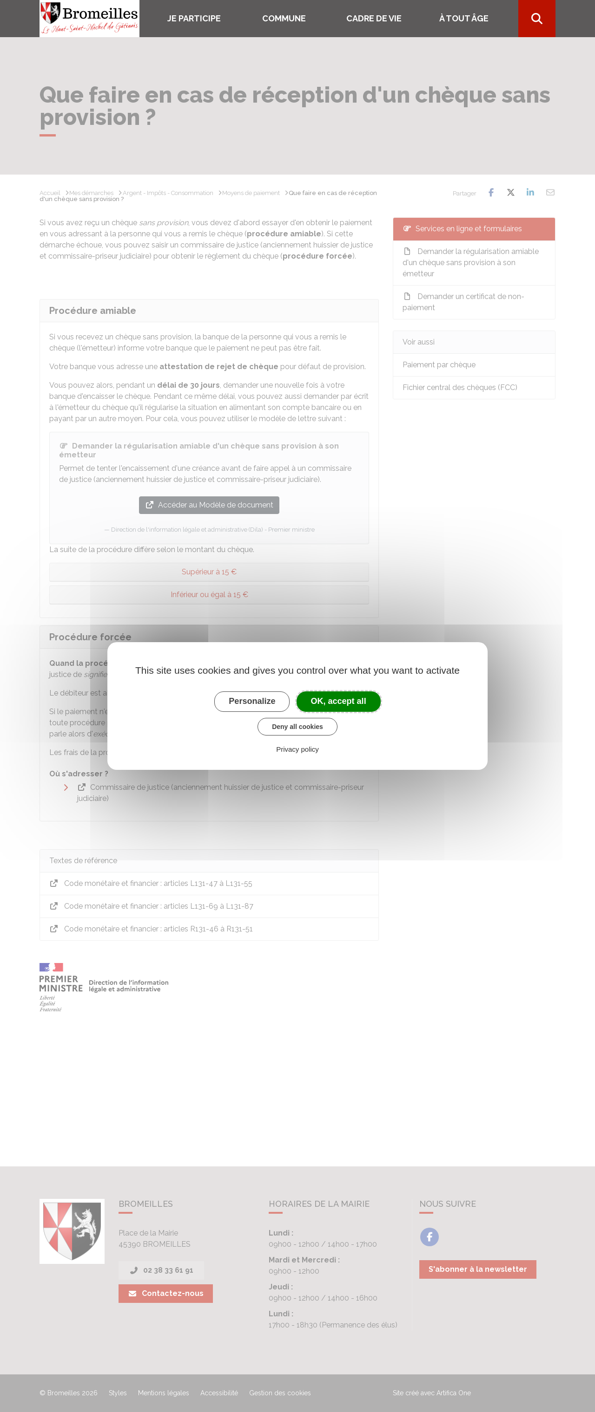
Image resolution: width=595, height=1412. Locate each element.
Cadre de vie (374, 18)
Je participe (194, 18)
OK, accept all (338, 701)
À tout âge (464, 18)
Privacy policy (297, 749)
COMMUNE (284, 18)
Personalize (252, 701)
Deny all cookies (297, 726)
